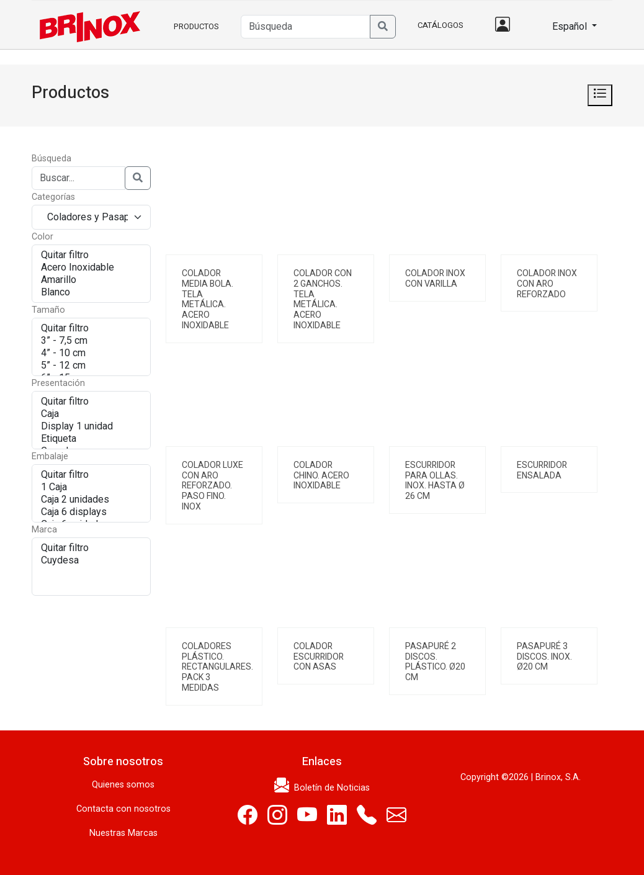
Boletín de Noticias (322, 788)
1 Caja (91, 487)
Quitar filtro (91, 255)
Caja (91, 414)
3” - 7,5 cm (91, 340)
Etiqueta (91, 439)
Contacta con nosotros (123, 809)
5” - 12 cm (91, 365)
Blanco (91, 292)
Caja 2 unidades (91, 499)
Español (564, 26)
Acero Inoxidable (91, 267)
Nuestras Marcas (123, 833)
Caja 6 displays (91, 512)
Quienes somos (123, 784)
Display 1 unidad (91, 426)
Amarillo (91, 280)
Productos (196, 26)
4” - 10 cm (91, 353)
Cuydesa (91, 560)
